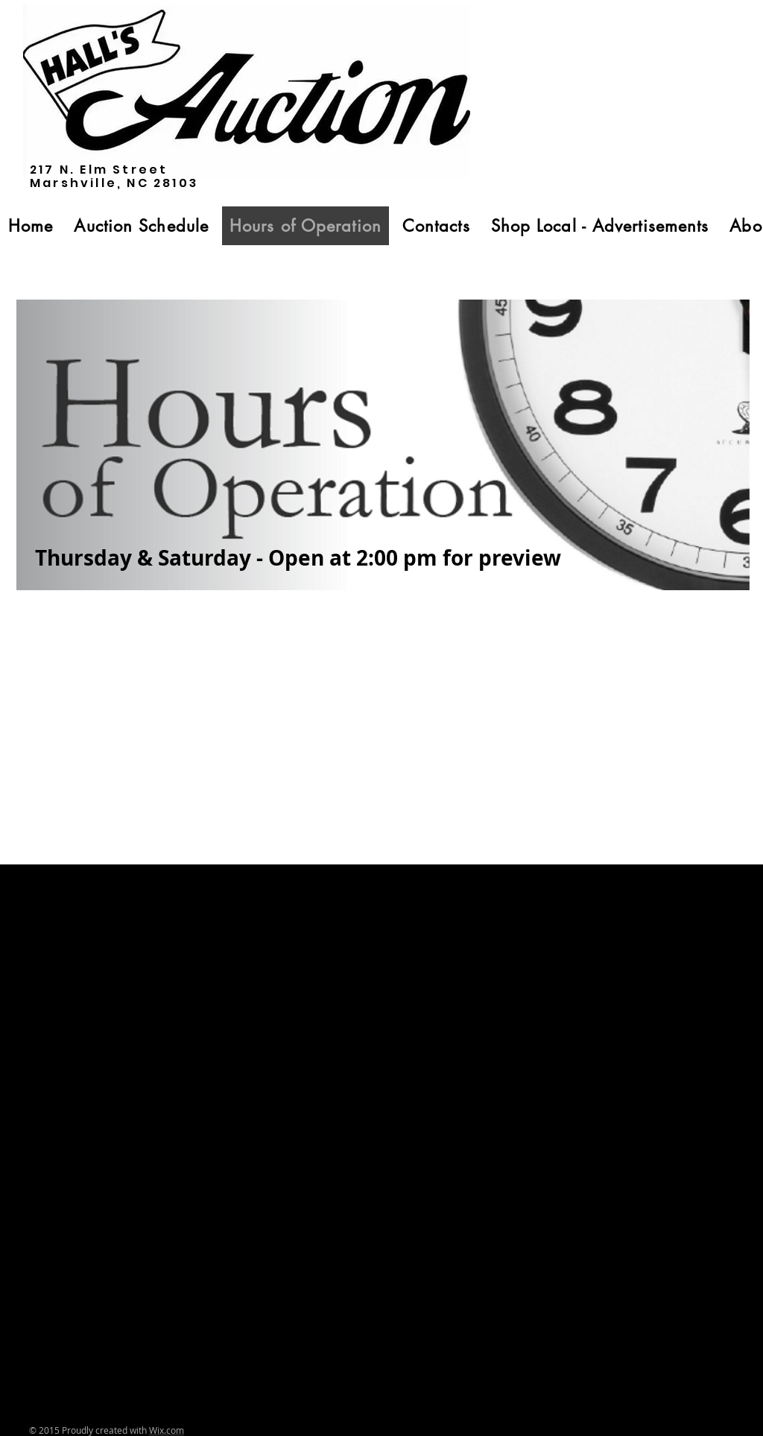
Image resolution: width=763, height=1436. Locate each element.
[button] (141, 225)
